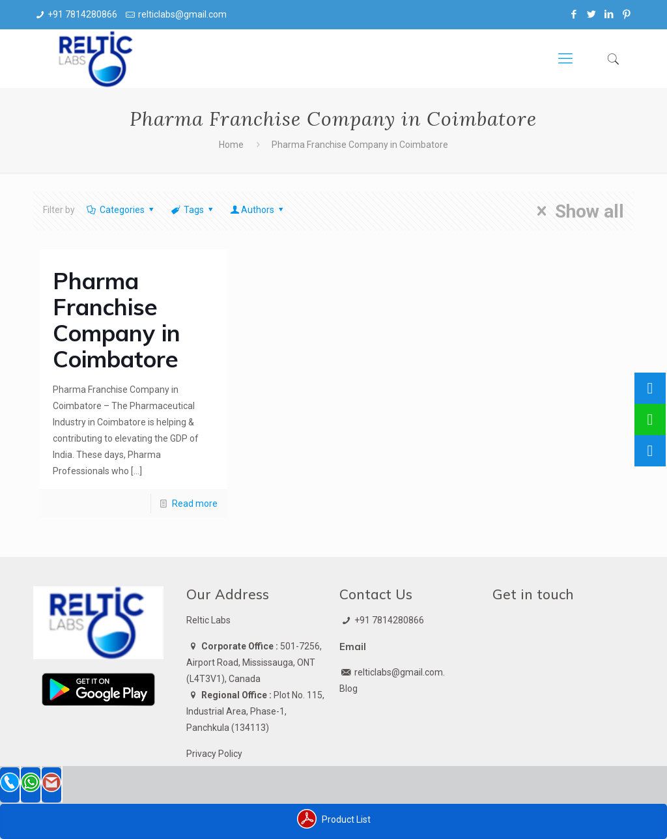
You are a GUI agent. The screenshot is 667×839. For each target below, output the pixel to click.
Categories (121, 210)
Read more (195, 503)
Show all (576, 211)
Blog (348, 688)
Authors (258, 210)
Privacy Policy (214, 753)
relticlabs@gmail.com (182, 14)
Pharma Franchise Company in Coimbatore (116, 319)
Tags (193, 210)
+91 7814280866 (82, 14)
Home (231, 144)
